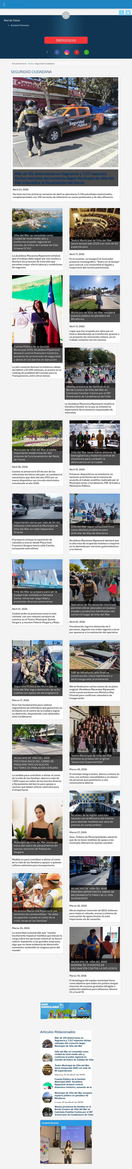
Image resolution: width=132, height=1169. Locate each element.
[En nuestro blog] (66, 1131)
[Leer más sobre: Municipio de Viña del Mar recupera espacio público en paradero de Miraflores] (68, 1098)
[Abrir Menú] (4, 4)
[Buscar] (128, 12)
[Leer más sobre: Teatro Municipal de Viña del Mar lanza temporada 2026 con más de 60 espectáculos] (68, 1070)
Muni (12, 4)
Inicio (30, 63)
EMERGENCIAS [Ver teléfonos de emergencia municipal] (66, 40)
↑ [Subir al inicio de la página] (67, 15)
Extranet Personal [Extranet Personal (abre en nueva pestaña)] (20, 25)
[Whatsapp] (121, 12)
